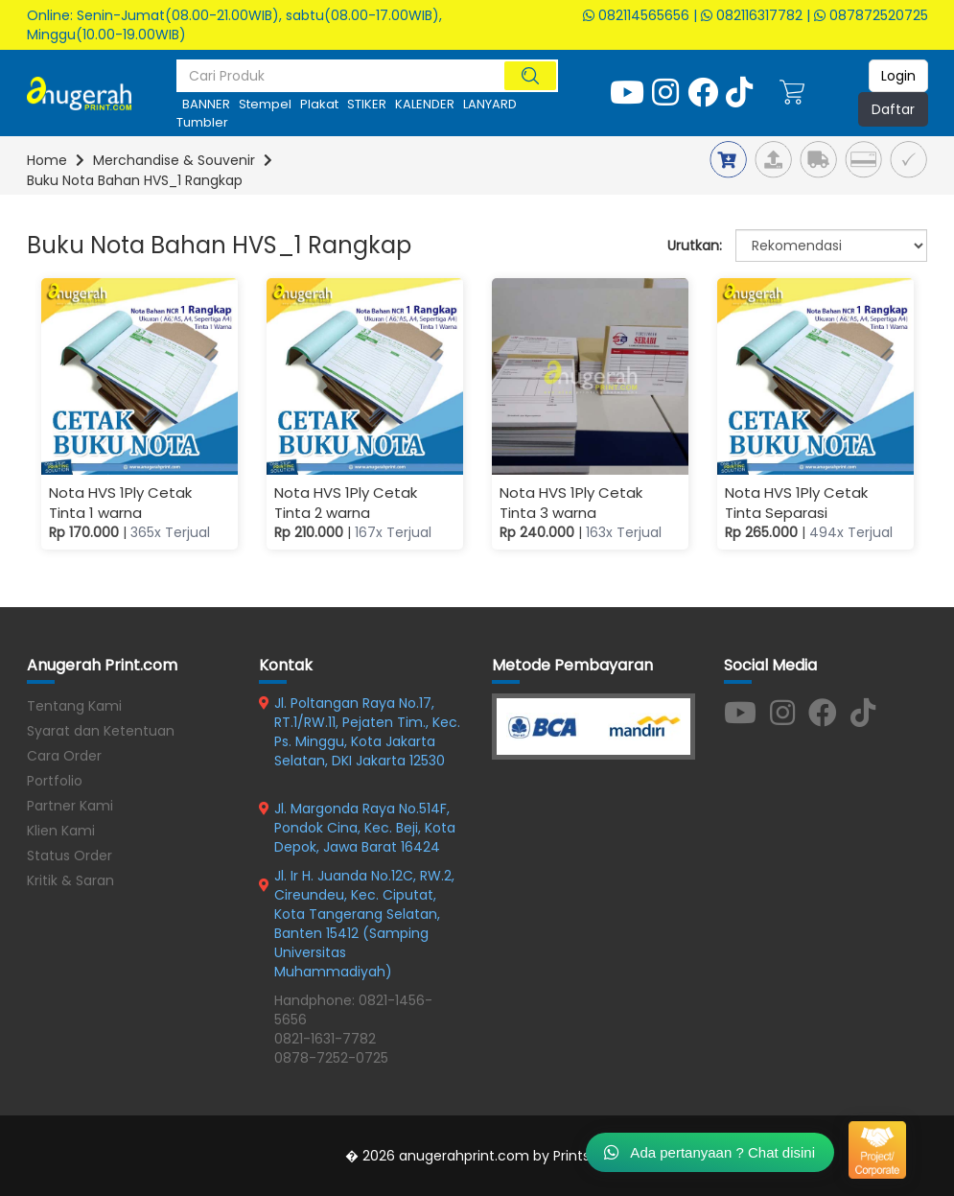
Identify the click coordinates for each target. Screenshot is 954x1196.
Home (47, 160)
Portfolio (54, 780)
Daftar (893, 109)
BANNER (206, 104)
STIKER (366, 104)
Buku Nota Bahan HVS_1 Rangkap (135, 180)
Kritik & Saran (70, 880)
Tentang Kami (74, 705)
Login (898, 75)
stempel (265, 104)
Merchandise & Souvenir (174, 160)
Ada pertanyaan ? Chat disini (709, 1152)
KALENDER (424, 104)
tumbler (202, 122)
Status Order (69, 855)
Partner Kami (70, 805)
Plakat (319, 104)
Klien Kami (61, 830)
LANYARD (490, 104)
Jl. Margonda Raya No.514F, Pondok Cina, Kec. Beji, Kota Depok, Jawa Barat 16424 (364, 827)
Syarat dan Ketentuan (101, 730)
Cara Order (64, 755)
